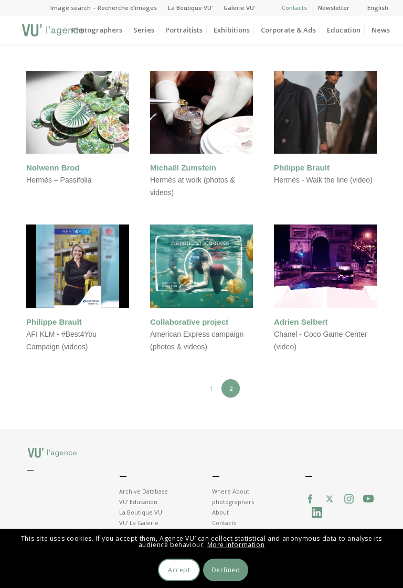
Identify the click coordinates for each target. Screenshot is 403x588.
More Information (236, 544)
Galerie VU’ (239, 8)
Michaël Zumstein (183, 167)
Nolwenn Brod (53, 167)
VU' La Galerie (138, 523)
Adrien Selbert (301, 321)
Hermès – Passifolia (59, 180)
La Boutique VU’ (190, 8)
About (220, 512)
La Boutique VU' (141, 512)
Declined (225, 569)
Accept (179, 569)
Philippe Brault (302, 167)
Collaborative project (189, 321)
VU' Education (138, 502)
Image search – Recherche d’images (103, 8)
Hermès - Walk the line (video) (323, 180)
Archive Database (143, 491)
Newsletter (333, 8)
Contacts (294, 8)
